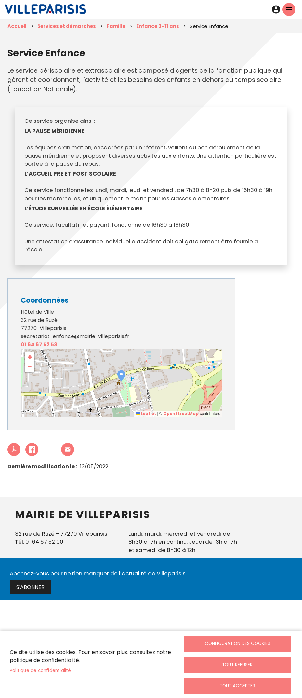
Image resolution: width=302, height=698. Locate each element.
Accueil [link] (17, 26)
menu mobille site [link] (288, 9)
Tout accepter (237, 686)
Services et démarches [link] (66, 26)
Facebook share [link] (31, 449)
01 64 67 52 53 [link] (39, 344)
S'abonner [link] (30, 587)
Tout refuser (237, 665)
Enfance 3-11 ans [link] (157, 26)
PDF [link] (13, 449)
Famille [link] (116, 26)
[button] (121, 376)
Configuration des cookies (237, 644)
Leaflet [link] (146, 413)
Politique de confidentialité (40, 670)
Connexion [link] (275, 9)
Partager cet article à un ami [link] (67, 449)
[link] (45, 11)
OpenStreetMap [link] (181, 413)
